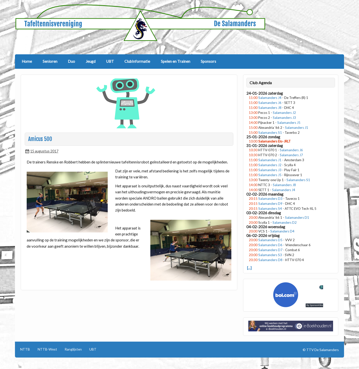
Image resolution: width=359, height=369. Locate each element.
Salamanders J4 (269, 98)
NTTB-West (47, 349)
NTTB (25, 349)
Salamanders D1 (297, 218)
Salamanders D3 (270, 199)
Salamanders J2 (284, 113)
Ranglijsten (73, 349)
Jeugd (90, 61)
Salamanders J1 (296, 128)
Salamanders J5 (288, 123)
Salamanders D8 (270, 260)
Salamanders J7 (291, 155)
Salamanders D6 (270, 245)
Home (27, 61)
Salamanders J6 (269, 103)
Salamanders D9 (270, 204)
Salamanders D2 (284, 222)
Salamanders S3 (270, 255)
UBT (110, 61)
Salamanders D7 (270, 250)
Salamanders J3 (284, 118)
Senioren (50, 61)
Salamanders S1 (270, 133)
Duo (71, 61)
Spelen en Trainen (175, 61)
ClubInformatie (137, 61)
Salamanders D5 (270, 240)
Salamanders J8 (269, 108)
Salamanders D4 (282, 231)
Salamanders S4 (270, 209)
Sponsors (208, 61)
